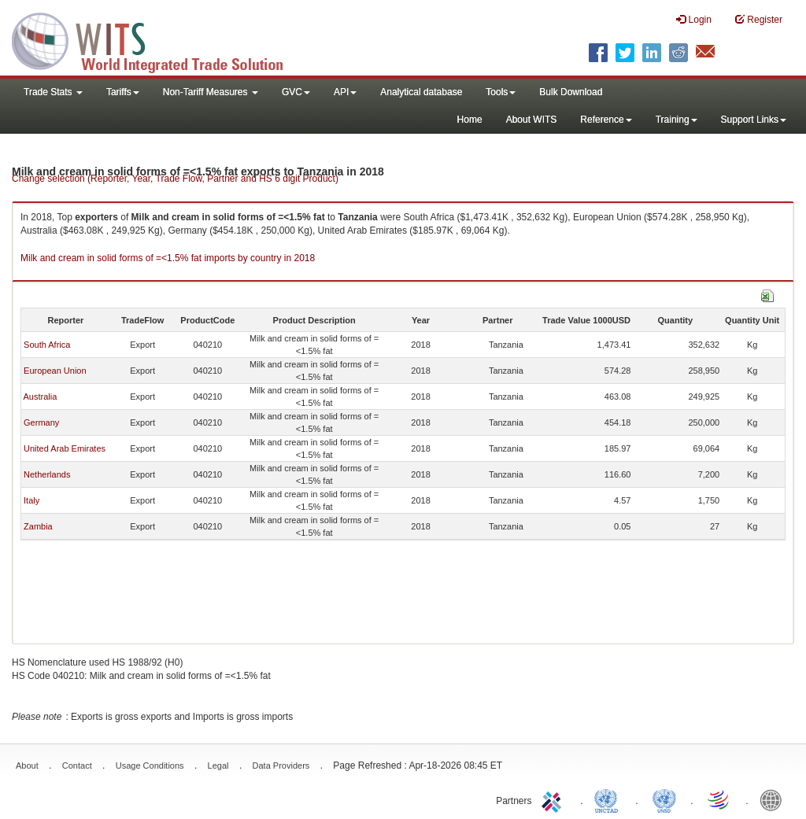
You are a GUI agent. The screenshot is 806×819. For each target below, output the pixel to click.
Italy (31, 500)
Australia (40, 396)
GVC (296, 92)
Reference (605, 119)
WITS (157, 39)
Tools (501, 92)
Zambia (38, 526)
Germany (41, 422)
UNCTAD (609, 799)
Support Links (753, 119)
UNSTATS (664, 799)
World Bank (774, 799)
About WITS (531, 119)
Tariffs (122, 92)
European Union (55, 370)
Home (469, 119)
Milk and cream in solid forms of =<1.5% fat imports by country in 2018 (167, 258)
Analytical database (421, 92)
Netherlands (47, 474)
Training (676, 119)
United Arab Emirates (64, 448)
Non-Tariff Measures (210, 92)
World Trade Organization (719, 799)
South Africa (47, 344)
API (345, 92)
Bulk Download (570, 92)
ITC (554, 799)
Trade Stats (53, 92)
